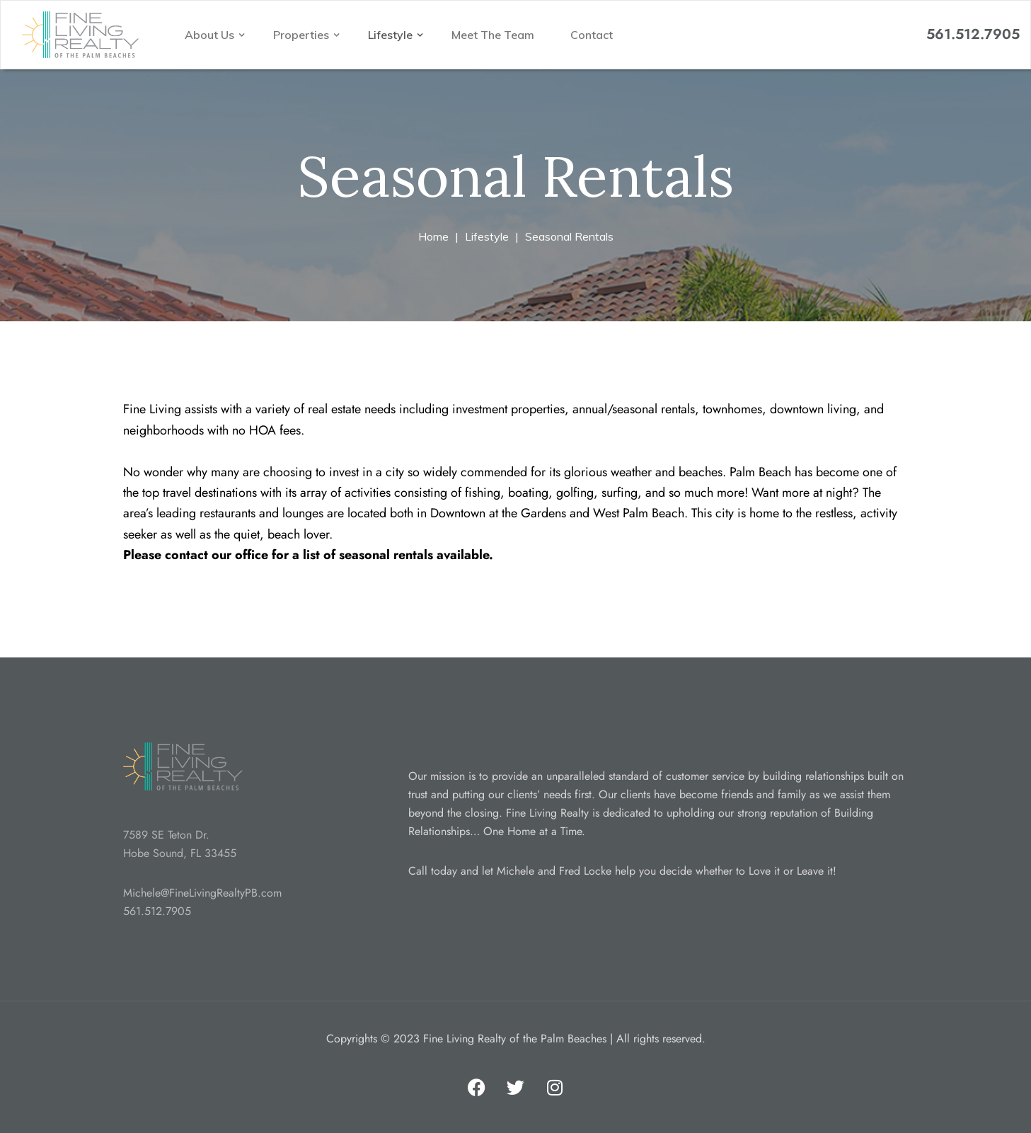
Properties (302, 35)
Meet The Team (492, 35)
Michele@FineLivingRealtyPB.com (202, 893)
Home (433, 236)
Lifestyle (391, 35)
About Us (211, 35)
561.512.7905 (973, 34)
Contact (591, 35)
